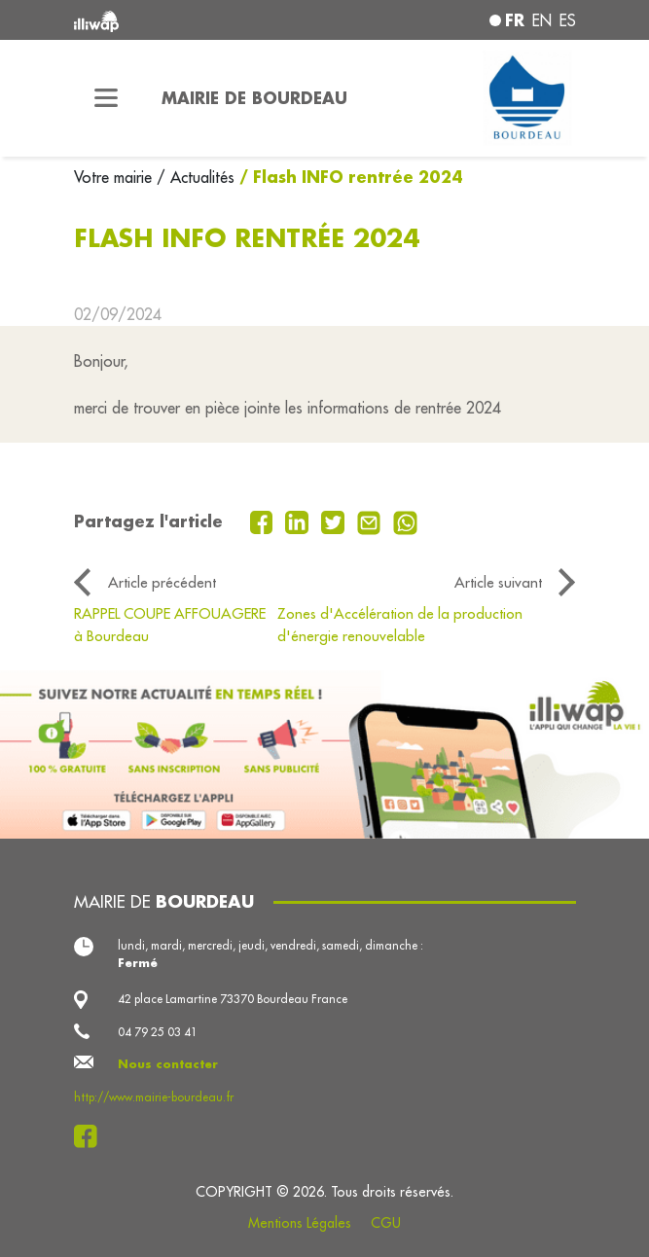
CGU (386, 1223)
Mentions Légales (299, 1223)
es (567, 20)
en (542, 20)
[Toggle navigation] (106, 98)
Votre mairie (115, 177)
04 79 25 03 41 (158, 1031)
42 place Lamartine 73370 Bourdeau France (232, 998)
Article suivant (498, 582)
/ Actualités (195, 177)
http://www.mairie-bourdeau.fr (154, 1097)
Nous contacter (168, 1064)
